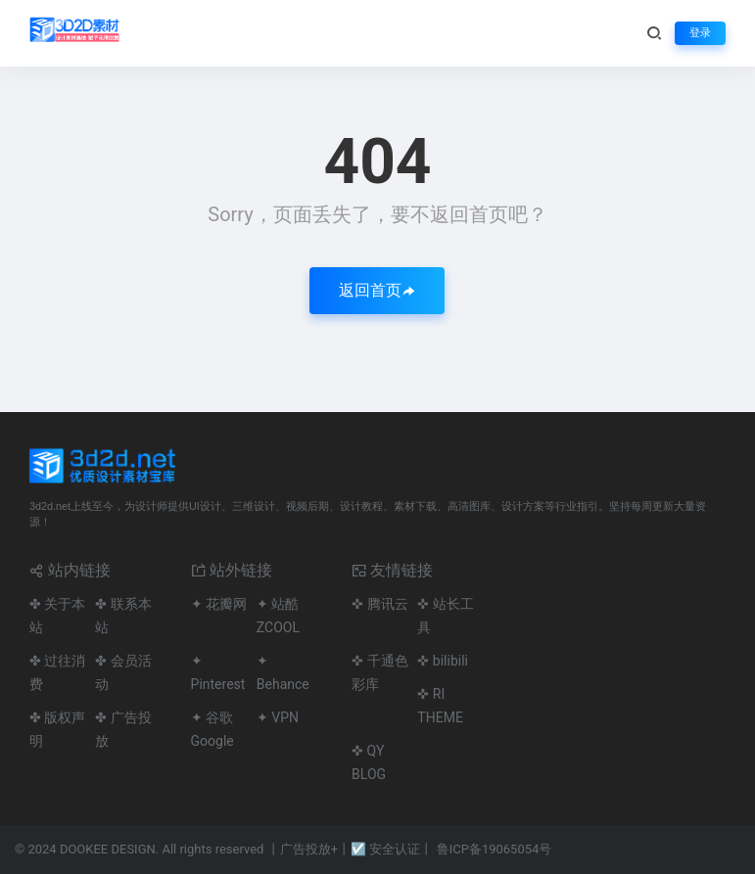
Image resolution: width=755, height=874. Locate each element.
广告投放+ (309, 849)
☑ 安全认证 (385, 849)
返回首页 (377, 290)
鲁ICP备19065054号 (494, 849)
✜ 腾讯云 (379, 604)
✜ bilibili (442, 660)
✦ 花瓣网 (219, 604)
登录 (700, 32)
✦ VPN (278, 717)
